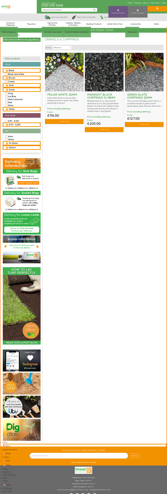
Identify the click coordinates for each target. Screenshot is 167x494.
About (145, 3)
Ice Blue (12, 96)
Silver (11, 105)
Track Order (155, 3)
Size (6, 131)
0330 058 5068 (52, 5)
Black (11, 70)
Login (164, 3)
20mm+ (12, 147)
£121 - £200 (14, 124)
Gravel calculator (137, 10)
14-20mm (13, 143)
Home (130, 3)
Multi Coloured (15, 99)
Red (10, 102)
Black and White (16, 74)
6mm (10, 136)
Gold (11, 85)
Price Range (10, 115)
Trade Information (118, 10)
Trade (93, 462)
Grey (10, 93)
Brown (12, 78)
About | (80, 462)
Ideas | (74, 462)
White (11, 109)
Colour (8, 64)
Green (12, 89)
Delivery (137, 3)
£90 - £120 (13, 121)
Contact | (87, 462)
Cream (11, 81)
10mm (11, 139)
